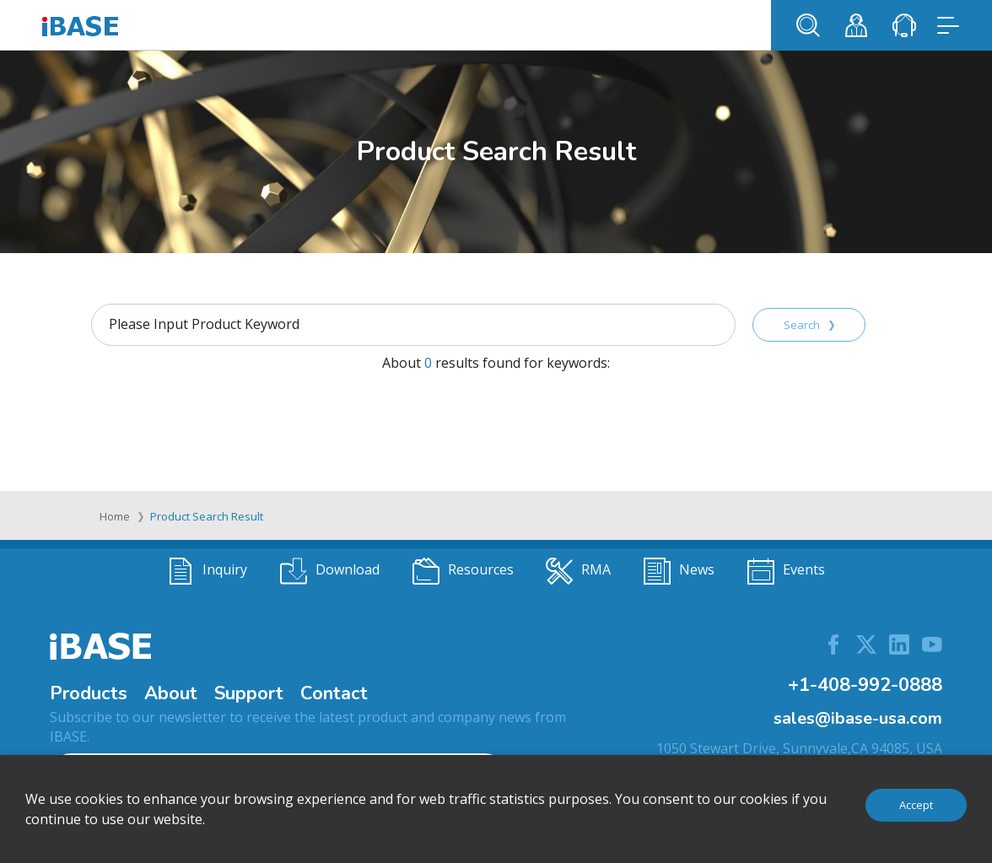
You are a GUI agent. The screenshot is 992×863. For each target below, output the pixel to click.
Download (330, 571)
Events (786, 571)
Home (115, 516)
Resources (463, 571)
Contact (334, 693)
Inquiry (207, 571)
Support (248, 693)
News (679, 571)
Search (809, 324)
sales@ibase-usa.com (858, 718)
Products (88, 693)
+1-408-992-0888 (865, 685)
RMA (578, 571)
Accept (916, 804)
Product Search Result (206, 516)
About (170, 693)
